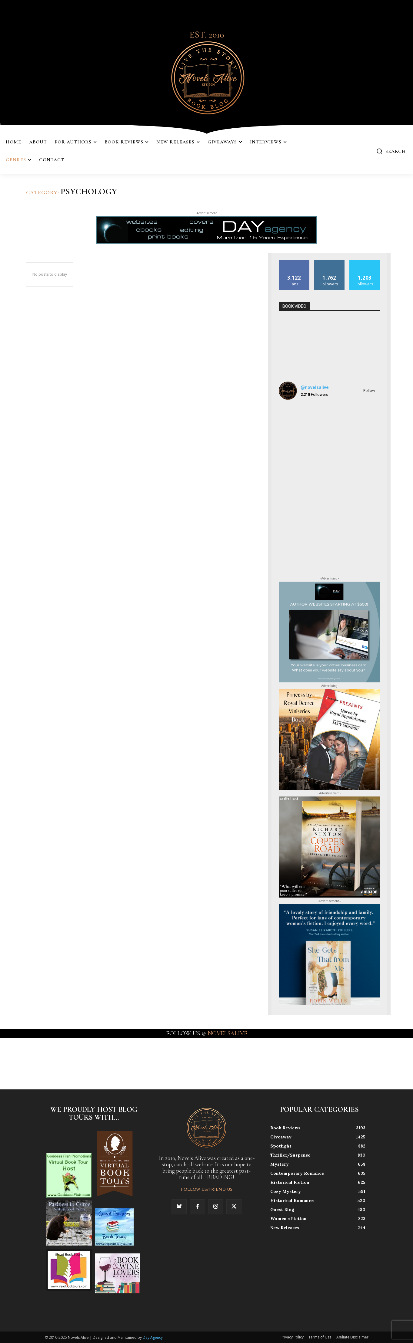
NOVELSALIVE (227, 1033)
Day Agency (153, 1337)
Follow (369, 390)
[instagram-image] (295, 421)
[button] (391, 151)
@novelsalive (315, 387)
